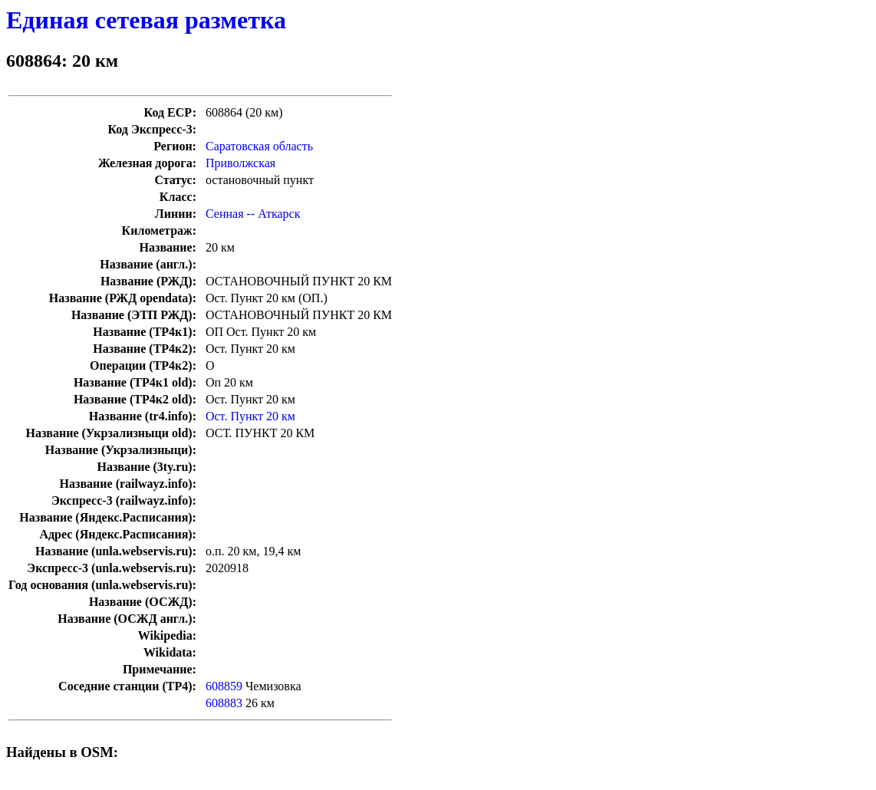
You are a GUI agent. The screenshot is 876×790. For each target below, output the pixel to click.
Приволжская (240, 163)
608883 (224, 702)
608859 (224, 686)
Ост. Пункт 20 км (250, 416)
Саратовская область (259, 146)
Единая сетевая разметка (146, 20)
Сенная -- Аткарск (253, 213)
